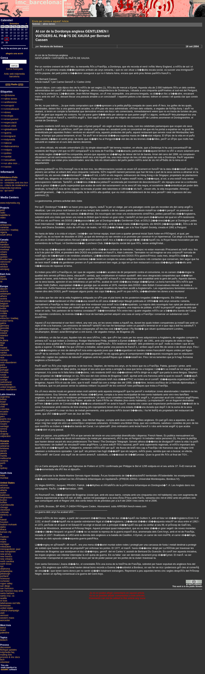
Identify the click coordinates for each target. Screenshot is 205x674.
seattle (3, 598)
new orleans (6, 559)
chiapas (4, 404)
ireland (3, 333)
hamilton (4, 244)
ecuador (4, 411)
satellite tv (5, 215)
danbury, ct (5, 514)
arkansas (4, 487)
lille (1, 345)
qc (1, 281)
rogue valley (6, 583)
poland (3, 367)
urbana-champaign (9, 610)
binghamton (6, 497)
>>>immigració (8, 136)
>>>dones (6, 112)
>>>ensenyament (9, 119)
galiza (3, 323)
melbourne (5, 458)
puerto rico (5, 419)
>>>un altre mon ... (10, 163)
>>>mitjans (6, 149)
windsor (4, 266)
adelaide (4, 443)
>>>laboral (6, 143)
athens (3, 296)
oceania (4, 460)
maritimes (5, 247)
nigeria (3, 232)
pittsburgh (5, 573)
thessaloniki (6, 384)
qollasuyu (5, 421)
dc (1, 517)
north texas (5, 564)
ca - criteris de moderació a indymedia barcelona (14, 186)
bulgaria (4, 311)
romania (4, 372)
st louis (3, 600)
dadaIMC (5, 670)
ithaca (3, 529)
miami (3, 541)
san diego (5, 586)
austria (3, 298)
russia (3, 374)
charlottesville (7, 505)
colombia (4, 409)
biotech (4, 640)
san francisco (7, 588)
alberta (3, 242)
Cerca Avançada (14, 69)
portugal (4, 370)
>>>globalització (9, 129)
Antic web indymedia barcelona (14, 75)
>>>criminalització (10, 109)
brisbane (4, 448)
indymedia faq (7, 652)
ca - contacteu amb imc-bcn (14, 182)
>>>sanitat (6, 156)
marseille (4, 350)
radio (2, 212)
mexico (3, 414)
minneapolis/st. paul (10, 549)
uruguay (4, 433)
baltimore (4, 495)
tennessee (5, 605)
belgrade (4, 306)
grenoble (4, 328)
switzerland (6, 382)
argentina (5, 397)
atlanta (3, 490)
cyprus (3, 316)
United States (7, 483)
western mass (7, 618)
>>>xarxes (6, 166)
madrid (3, 347)
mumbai (4, 478)
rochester (5, 581)
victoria (3, 264)
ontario (3, 252)
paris (2, 365)
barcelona (5, 301)
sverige (4, 379)
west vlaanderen (8, 389)
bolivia (3, 399)
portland (4, 576)
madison (4, 537)
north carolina (7, 561)
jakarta (3, 453)
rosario (3, 424)
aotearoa (4, 446)
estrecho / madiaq (9, 230)
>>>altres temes (9, 98)
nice (2, 357)
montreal (4, 249)
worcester (5, 620)
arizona (4, 485)
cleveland (5, 510)
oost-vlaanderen (8, 362)
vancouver (5, 261)
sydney (3, 468)
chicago (4, 507)
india (2, 475)
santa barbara (7, 593)
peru (2, 416)
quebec (4, 257)
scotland (4, 377)
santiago (4, 426)
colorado (4, 512)
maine (3, 539)
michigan (4, 544)
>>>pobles (6, 153)
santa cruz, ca (7, 595)
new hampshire (7, 551)
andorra (4, 291)
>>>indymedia (8, 139)
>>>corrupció (7, 105)
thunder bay (6, 259)
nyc (2, 566)
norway (4, 360)
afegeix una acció (14, 53)
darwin (3, 451)
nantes (3, 352)
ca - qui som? (7, 190)
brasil (3, 401)
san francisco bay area (11, 591)
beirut (3, 627)
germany (4, 325)
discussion (5, 647)
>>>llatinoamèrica (10, 146)
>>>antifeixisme (9, 102)
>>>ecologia (7, 115)
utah (2, 613)
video (3, 217)
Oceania (4, 441)
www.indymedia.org (10, 203)
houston (4, 522)
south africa (6, 234)
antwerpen (5, 293)
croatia (3, 313)
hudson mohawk (8, 524)
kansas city (5, 532)
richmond (4, 578)
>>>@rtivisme (8, 95)
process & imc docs (10, 657)
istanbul (4, 335)
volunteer (4, 662)
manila (3, 279)
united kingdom (7, 387)
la (1, 534)
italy (2, 338)
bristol (3, 308)
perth (2, 463)
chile (2, 406)
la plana (4, 340)
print (2, 210)
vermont (4, 615)
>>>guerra (6, 132)
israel (3, 630)
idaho (3, 527)
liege (2, 343)
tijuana (3, 431)
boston (3, 500)
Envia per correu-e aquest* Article (50, 21)
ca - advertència (8, 180)
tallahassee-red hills (10, 603)
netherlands (6, 355)
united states (6, 608)
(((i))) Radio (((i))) (14, 84)
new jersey (5, 554)
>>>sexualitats (8, 160)
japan (3, 276)
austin (3, 492)
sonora (3, 428)
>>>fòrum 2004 (8, 126)
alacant (4, 289)
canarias (4, 227)
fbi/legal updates (8, 649)
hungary (4, 330)
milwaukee (5, 546)
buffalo (3, 502)
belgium (4, 303)
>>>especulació (9, 122)
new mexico (6, 556)
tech (2, 659)
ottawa (3, 254)
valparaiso (5, 436)
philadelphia (6, 571)
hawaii (3, 519)
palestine (4, 632)
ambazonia (5, 225)
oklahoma (5, 568)
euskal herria (6, 320)
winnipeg (4, 269)
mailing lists (6, 654)
